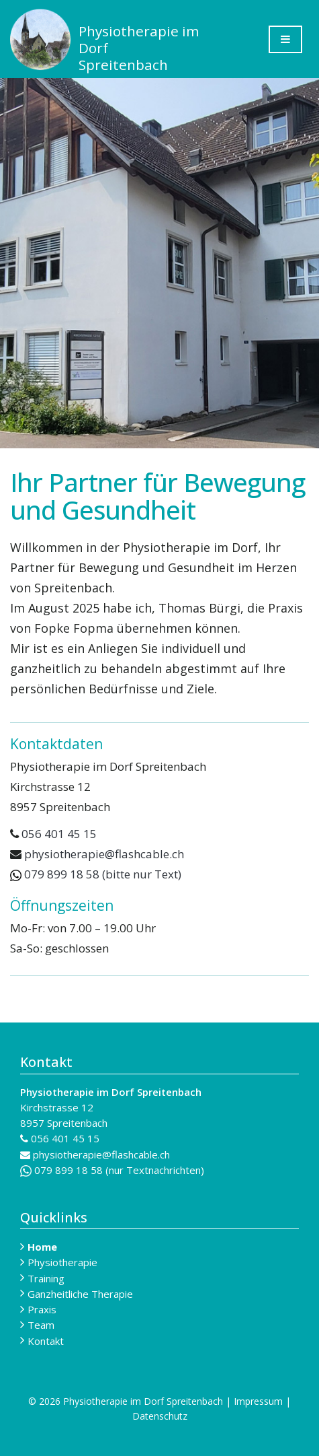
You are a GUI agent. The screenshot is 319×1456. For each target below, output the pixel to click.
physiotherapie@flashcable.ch (104, 854)
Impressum (258, 1401)
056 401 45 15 (59, 833)
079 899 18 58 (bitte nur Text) (95, 874)
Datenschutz (159, 1416)
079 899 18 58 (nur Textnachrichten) (112, 1170)
